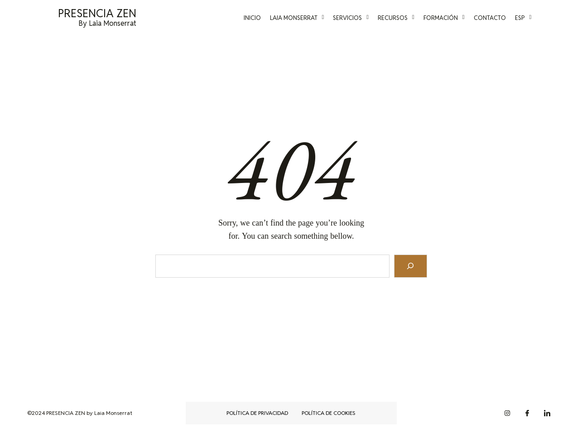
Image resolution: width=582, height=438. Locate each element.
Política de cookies (329, 412)
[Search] (410, 266)
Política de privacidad (257, 412)
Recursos (404, 18)
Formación (452, 18)
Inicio (260, 18)
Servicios (360, 18)
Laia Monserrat (306, 18)
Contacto (498, 18)
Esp (532, 18)
